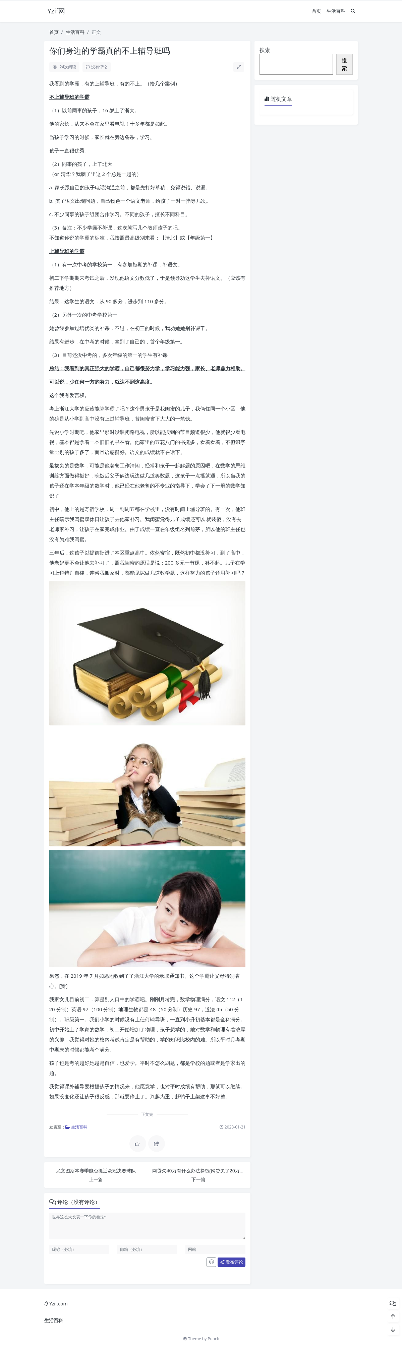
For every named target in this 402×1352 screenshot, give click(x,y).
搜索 (265, 50)
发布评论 (231, 1262)
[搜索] (353, 11)
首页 (316, 11)
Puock (213, 1339)
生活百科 (336, 11)
